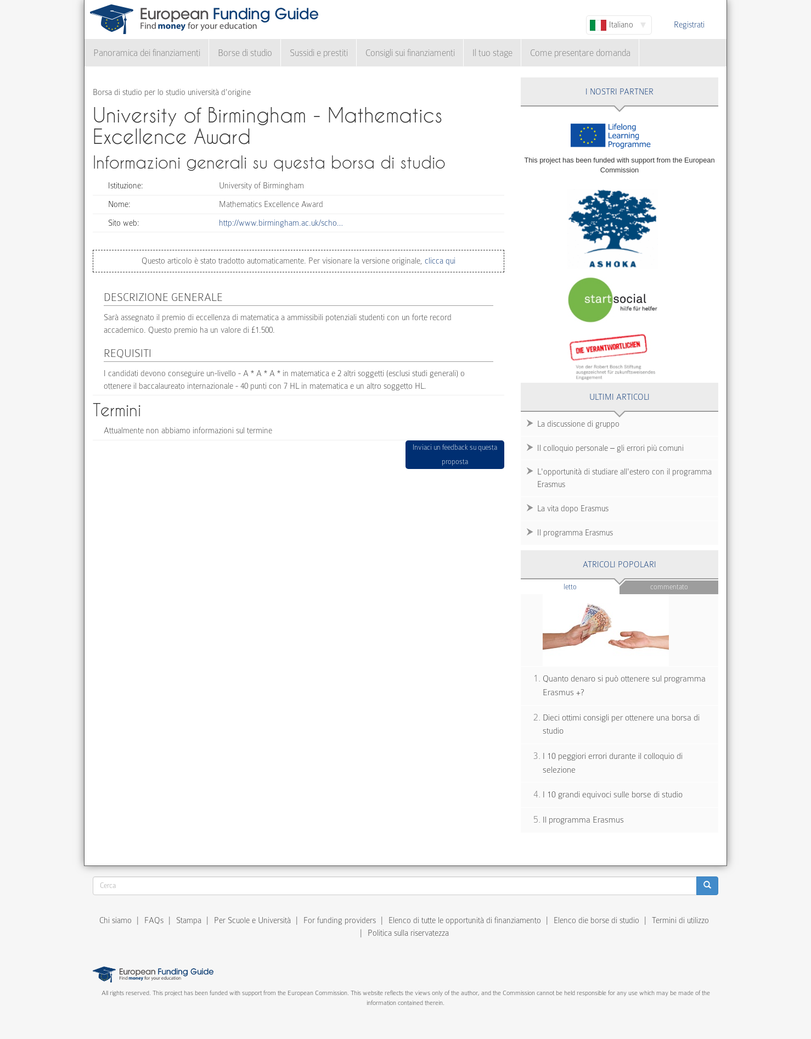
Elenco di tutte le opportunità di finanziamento (464, 920)
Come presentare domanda (580, 53)
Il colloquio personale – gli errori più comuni (610, 448)
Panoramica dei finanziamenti (146, 53)
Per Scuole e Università (252, 920)
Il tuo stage (492, 53)
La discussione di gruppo (578, 424)
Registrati (689, 24)
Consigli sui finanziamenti (410, 53)
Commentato (669, 587)
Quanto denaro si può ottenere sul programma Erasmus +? (624, 685)
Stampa (188, 920)
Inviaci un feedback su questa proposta (455, 454)
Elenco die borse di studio (596, 920)
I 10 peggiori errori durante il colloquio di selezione (613, 763)
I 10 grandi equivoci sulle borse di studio (613, 795)
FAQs (154, 920)
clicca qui (439, 260)
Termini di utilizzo (680, 920)
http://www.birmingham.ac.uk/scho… (281, 223)
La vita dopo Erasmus (573, 508)
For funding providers (339, 920)
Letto (591, 586)
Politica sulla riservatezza (408, 933)
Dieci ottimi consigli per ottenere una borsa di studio (621, 724)
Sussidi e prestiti (319, 53)
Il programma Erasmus (575, 532)
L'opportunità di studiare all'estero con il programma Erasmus (624, 478)
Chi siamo (115, 920)
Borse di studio (245, 53)
